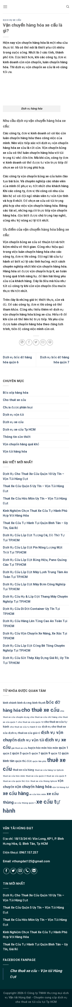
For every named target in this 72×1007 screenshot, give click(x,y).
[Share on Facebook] (29, 342)
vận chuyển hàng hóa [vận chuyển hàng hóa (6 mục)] (33, 786)
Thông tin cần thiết (17, 437)
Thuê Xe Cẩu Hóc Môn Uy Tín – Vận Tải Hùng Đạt (35, 501)
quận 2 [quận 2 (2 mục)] (7, 753)
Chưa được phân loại (17, 407)
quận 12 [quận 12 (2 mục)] (56, 753)
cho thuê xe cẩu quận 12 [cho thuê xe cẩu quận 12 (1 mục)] (30, 722)
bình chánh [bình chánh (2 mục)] (10, 702)
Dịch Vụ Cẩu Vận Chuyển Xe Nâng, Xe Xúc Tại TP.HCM (35, 636)
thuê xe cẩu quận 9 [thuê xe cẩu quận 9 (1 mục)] (56, 776)
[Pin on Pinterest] (50, 342)
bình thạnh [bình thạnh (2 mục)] (39, 702)
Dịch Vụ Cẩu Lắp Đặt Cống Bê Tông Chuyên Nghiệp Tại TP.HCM (34, 648)
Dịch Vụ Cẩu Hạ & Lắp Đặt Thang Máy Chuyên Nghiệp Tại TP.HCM (35, 599)
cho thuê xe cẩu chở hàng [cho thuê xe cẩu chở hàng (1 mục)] (43, 717)
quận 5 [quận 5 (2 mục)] (26, 753)
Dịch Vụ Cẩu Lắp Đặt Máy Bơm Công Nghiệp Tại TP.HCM (34, 587)
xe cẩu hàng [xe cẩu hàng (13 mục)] (16, 793)
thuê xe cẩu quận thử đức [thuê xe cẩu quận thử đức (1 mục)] (16, 781)
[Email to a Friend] (43, 342)
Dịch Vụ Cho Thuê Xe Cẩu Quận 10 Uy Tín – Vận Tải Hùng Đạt (33, 476)
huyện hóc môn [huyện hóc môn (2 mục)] (37, 747)
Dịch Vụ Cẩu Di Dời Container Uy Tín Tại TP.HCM (31, 611)
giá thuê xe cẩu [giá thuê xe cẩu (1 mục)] (19, 748)
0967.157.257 (28, 852)
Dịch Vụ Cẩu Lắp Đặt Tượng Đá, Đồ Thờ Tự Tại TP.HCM (34, 537)
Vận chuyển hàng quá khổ (21, 444)
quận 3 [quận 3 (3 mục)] (17, 753)
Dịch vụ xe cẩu (12, 20)
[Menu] (5, 6)
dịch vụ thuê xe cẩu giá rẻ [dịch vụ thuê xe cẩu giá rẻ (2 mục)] (24, 732)
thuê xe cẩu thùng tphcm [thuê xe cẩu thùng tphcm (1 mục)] (43, 781)
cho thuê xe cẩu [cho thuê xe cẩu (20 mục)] (40, 710)
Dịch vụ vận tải (13, 414)
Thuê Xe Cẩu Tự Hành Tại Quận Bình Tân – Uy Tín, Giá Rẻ (35, 525)
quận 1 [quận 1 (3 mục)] (63, 748)
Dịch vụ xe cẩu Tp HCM (19, 429)
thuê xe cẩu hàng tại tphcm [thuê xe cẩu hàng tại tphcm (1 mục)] (49, 770)
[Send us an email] (20, 871)
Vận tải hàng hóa (15, 451)
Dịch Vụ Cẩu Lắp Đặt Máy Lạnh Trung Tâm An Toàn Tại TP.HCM (35, 574)
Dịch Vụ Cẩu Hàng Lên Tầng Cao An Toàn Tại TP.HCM (35, 623)
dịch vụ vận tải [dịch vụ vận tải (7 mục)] (30, 740)
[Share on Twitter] (36, 342)
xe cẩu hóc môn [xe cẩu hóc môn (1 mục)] (37, 794)
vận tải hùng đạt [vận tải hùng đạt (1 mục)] (60, 787)
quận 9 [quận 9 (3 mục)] (45, 753)
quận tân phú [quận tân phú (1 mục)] (39, 761)
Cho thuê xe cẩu (14, 400)
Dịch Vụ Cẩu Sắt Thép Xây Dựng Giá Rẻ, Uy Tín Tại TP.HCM (36, 660)
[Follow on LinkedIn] (34, 871)
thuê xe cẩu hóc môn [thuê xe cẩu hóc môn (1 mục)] (14, 776)
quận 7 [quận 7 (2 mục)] (35, 753)
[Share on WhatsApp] (22, 342)
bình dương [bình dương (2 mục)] (24, 702)
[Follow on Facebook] (6, 871)
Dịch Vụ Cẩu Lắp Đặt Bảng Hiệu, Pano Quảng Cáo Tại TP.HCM (35, 562)
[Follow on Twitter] (13, 871)
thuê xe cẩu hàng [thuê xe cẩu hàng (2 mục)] (23, 769)
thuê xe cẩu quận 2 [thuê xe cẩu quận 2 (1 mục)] (36, 776)
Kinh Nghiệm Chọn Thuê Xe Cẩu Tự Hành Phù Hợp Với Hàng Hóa (35, 513)
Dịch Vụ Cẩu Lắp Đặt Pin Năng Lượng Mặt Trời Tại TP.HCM (32, 550)
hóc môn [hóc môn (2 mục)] (52, 747)
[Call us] (27, 871)
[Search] (67, 6)
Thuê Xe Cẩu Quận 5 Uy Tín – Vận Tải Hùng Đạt (33, 488)
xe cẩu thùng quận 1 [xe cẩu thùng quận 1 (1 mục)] (25, 803)
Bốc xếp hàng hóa (15, 392)
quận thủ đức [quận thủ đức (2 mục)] (23, 761)
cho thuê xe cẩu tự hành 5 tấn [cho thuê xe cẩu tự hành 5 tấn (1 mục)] (25, 727)
